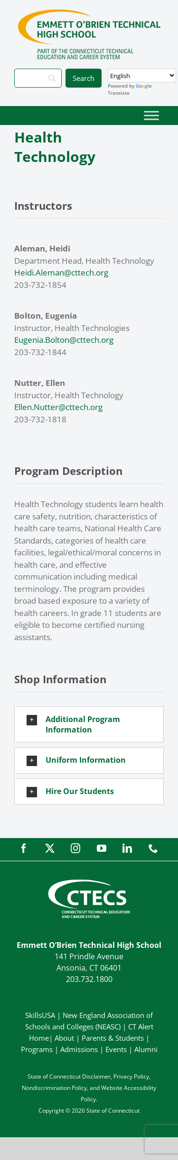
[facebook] (23, 848)
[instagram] (75, 848)
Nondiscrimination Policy (54, 1088)
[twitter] (50, 848)
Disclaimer (96, 1076)
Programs (37, 1049)
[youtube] (101, 848)
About (64, 1038)
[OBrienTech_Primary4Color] (89, 13)
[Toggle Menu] (151, 115)
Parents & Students (113, 1038)
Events (116, 1049)
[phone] (153, 848)
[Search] (38, 78)
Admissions (79, 1049)
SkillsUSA (41, 1015)
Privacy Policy (131, 1076)
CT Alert (140, 1026)
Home (39, 1038)
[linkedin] (127, 848)
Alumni (146, 1049)
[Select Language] (142, 75)
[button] (89, 724)
